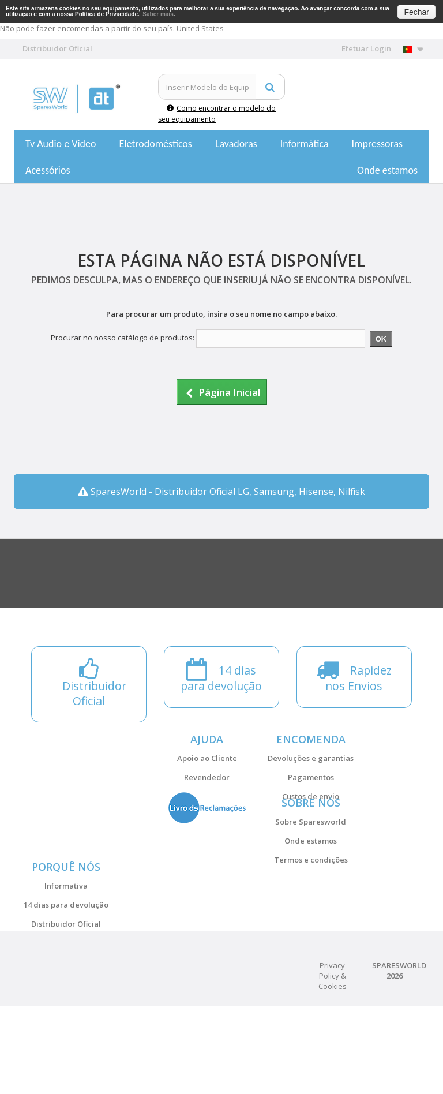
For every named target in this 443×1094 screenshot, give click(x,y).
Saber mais (157, 14)
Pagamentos (311, 777)
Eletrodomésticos (155, 143)
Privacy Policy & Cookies (332, 1063)
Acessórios (47, 170)
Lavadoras (236, 143)
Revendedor (207, 777)
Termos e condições (311, 889)
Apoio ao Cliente (207, 758)
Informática (304, 143)
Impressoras (377, 143)
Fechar (416, 12)
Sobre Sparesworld (310, 851)
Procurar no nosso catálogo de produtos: (122, 337)
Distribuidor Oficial (66, 982)
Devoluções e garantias (311, 758)
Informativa (66, 944)
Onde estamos (387, 170)
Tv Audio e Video (60, 143)
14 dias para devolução (66, 963)
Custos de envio (310, 796)
